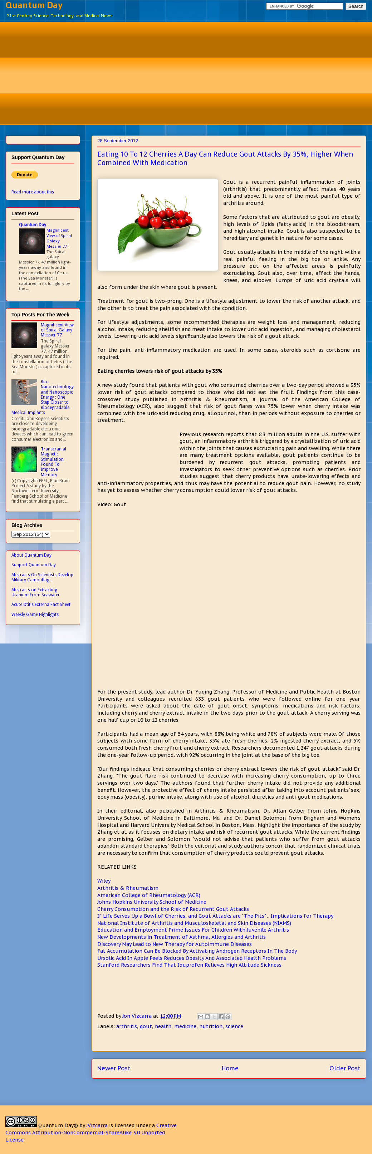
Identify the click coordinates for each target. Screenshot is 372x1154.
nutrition (210, 1026)
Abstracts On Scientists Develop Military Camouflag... (42, 577)
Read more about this (32, 191)
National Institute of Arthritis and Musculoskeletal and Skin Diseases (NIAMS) (194, 923)
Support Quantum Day (33, 564)
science (234, 1026)
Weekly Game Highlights (35, 614)
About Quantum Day (31, 555)
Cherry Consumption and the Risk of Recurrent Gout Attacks (173, 909)
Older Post (345, 1068)
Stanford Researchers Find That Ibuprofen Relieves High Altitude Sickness (189, 965)
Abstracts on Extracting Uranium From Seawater (35, 592)
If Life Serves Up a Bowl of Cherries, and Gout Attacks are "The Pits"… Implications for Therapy (215, 916)
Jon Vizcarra (137, 1016)
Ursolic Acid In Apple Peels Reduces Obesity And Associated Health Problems (191, 958)
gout (146, 1026)
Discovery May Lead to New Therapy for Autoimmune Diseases (174, 944)
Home (230, 1068)
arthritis (126, 1026)
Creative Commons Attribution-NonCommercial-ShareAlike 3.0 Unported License (91, 1132)
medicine (185, 1026)
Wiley (104, 881)
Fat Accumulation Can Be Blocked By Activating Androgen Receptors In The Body (197, 951)
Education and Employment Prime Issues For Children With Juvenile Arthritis (193, 930)
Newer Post (114, 1068)
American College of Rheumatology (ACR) (148, 895)
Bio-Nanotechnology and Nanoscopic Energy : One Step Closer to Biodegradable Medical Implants (42, 397)
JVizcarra (97, 1125)
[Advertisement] (191, 72)
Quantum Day (34, 5)
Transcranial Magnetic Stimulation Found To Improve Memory (53, 462)
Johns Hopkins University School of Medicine (151, 902)
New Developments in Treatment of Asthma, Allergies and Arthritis (181, 937)
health (163, 1026)
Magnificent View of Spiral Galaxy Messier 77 (59, 238)
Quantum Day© (58, 1125)
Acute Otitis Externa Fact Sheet (40, 604)
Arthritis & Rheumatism (127, 888)
